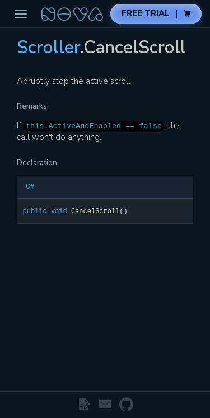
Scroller (48, 47)
